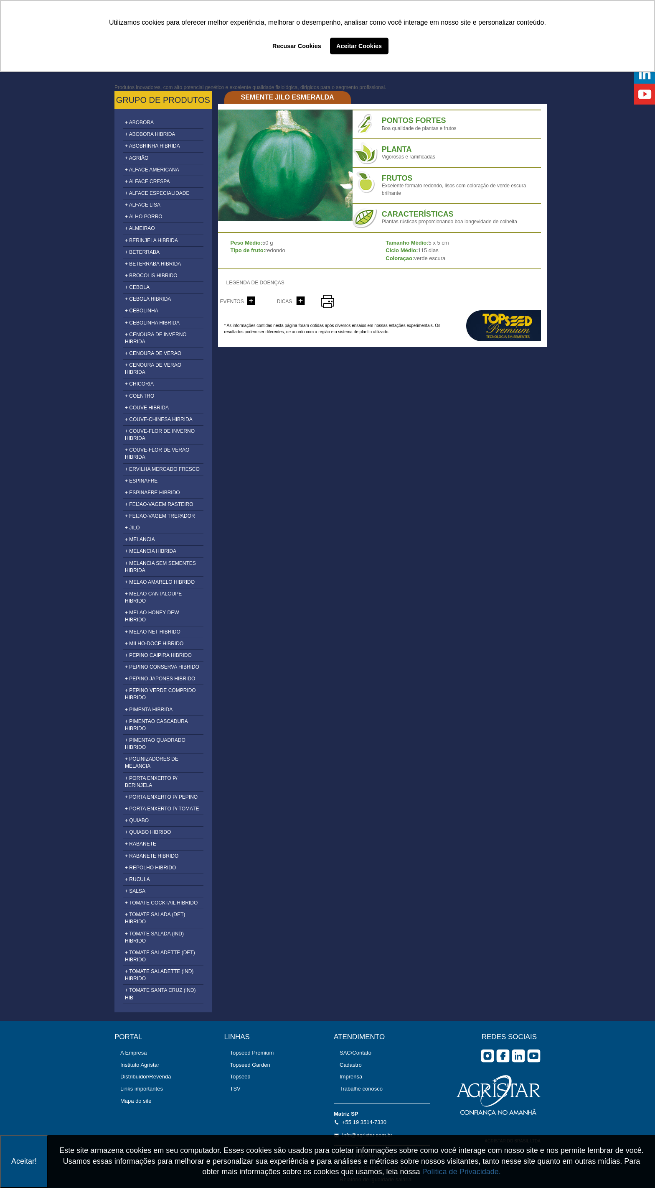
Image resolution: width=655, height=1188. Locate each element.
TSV (235, 1089)
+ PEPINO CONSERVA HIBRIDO (162, 667)
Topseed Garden (250, 1065)
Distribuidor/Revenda (145, 1076)
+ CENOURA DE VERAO (153, 353)
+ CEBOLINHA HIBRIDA (152, 323)
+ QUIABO (137, 820)
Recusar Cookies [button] (296, 46)
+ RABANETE (140, 844)
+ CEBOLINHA (141, 311)
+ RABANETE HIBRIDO (151, 856)
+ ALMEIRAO (140, 228)
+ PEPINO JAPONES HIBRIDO (160, 679)
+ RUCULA (137, 879)
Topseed (240, 1076)
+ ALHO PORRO (143, 217)
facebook (503, 1056)
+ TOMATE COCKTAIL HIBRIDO (161, 903)
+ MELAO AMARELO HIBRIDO (160, 582)
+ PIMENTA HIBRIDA (149, 710)
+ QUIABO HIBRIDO (148, 832)
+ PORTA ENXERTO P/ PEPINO (161, 797)
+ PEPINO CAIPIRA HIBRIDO (158, 655)
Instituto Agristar (139, 1065)
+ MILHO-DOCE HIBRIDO (154, 643)
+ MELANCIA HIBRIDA (150, 551)
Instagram (487, 1056)
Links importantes (141, 1089)
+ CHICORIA (139, 384)
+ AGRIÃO (136, 158)
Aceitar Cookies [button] (359, 46)
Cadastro (351, 1065)
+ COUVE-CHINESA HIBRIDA (159, 419)
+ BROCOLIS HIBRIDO (151, 275)
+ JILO (132, 528)
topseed (503, 325)
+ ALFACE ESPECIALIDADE (157, 193)
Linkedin (518, 1056)
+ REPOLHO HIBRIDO (150, 868)
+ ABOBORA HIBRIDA (150, 134)
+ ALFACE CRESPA (147, 181)
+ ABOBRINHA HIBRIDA (152, 146)
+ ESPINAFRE (141, 481)
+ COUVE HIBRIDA (147, 408)
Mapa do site (135, 1101)
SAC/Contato (355, 1053)
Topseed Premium (252, 1053)
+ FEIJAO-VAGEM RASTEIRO (159, 504)
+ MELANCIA (140, 539)
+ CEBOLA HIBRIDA (148, 299)
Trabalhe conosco (361, 1089)
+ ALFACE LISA (142, 205)
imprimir (327, 301)
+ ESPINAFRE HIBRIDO (152, 493)
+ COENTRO (139, 396)
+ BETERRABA (142, 252)
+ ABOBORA (139, 122)
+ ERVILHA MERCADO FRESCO (162, 469)
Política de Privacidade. (461, 1172)
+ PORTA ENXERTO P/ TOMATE (162, 809)
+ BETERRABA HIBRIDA (153, 264)
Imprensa (351, 1076)
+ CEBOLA (137, 287)
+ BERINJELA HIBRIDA (151, 240)
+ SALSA (135, 891)
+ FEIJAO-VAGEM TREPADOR (160, 516)
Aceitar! (24, 1161)
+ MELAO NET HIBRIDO (152, 632)
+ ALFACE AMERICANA (152, 170)
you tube (534, 1056)
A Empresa (133, 1053)
